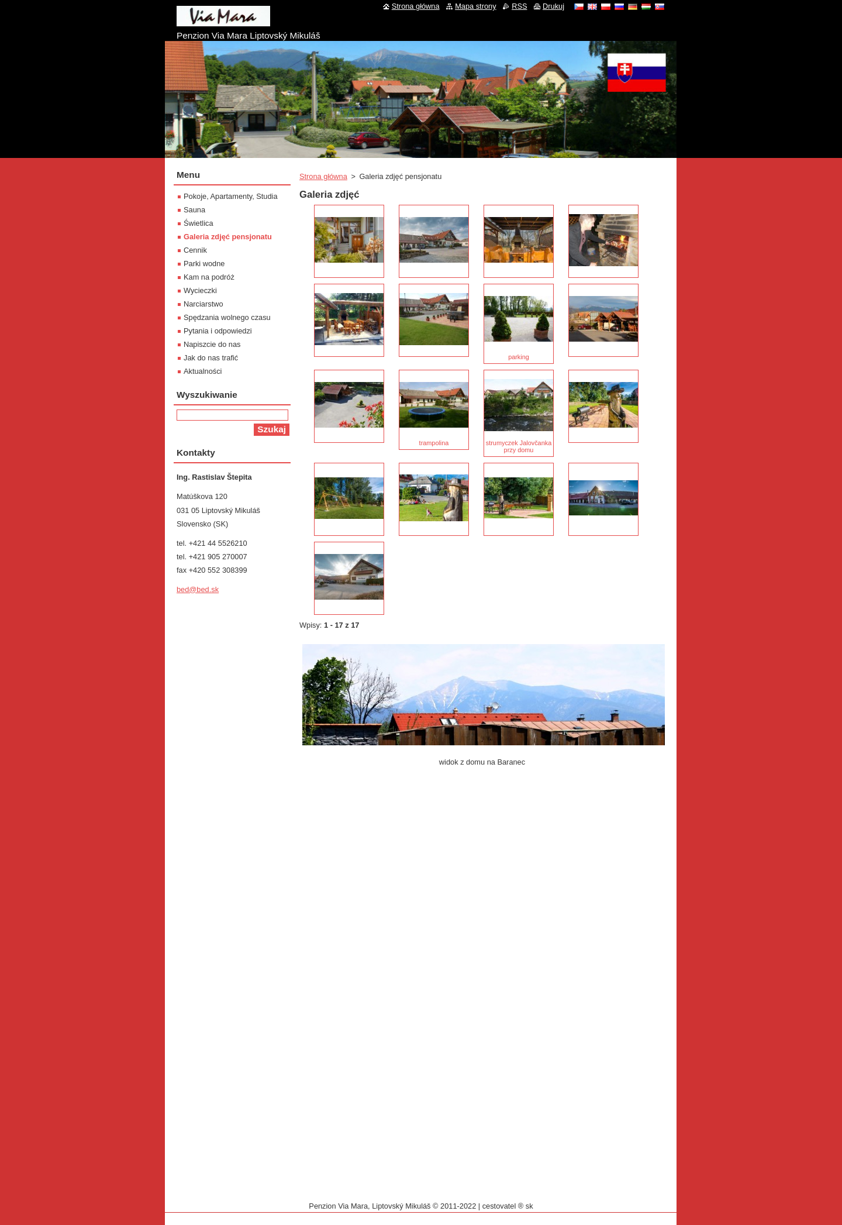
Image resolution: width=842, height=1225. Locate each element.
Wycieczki (200, 290)
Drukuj (553, 6)
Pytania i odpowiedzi (218, 330)
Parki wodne (204, 263)
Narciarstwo (203, 304)
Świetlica (198, 223)
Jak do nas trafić (211, 357)
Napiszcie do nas (212, 344)
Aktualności (203, 371)
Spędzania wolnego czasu (227, 317)
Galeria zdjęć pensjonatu (228, 236)
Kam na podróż (209, 277)
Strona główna (323, 176)
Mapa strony (475, 6)
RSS (519, 6)
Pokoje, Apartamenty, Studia (231, 196)
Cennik (195, 250)
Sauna (194, 209)
